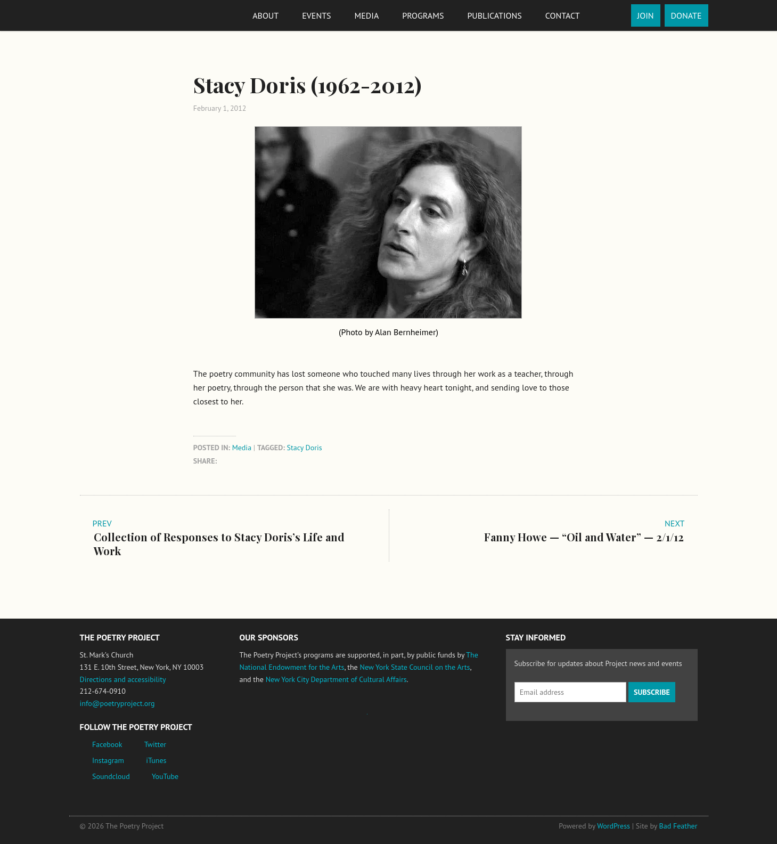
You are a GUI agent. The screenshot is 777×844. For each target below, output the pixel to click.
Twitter (155, 744)
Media (367, 15)
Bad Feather (678, 826)
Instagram (108, 760)
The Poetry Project (118, 15)
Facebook (107, 744)
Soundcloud (111, 776)
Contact (562, 15)
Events (316, 15)
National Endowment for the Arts (269, 719)
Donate (686, 15)
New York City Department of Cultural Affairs (336, 679)
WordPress (613, 826)
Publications (494, 15)
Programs (423, 15)
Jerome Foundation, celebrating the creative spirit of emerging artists (338, 719)
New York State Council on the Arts (414, 667)
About (265, 15)
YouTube (165, 776)
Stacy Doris (304, 447)
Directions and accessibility (123, 679)
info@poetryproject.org (117, 703)
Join (645, 15)
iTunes (156, 760)
